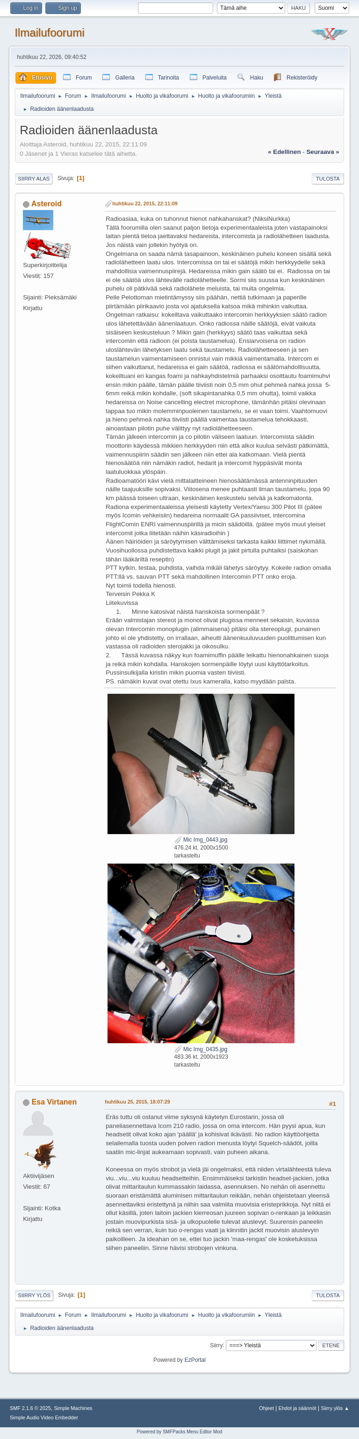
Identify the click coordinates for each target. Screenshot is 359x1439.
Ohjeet (266, 1408)
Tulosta (328, 179)
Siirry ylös (34, 1295)
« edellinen (284, 151)
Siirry (216, 1345)
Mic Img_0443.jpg (201, 839)
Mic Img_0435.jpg (201, 1049)
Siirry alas (34, 179)
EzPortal (195, 1360)
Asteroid (46, 204)
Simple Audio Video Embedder (44, 1417)
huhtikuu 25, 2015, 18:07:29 (137, 1102)
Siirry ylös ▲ (335, 1408)
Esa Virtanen (54, 1102)
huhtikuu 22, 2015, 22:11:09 (145, 203)
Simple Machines (73, 1408)
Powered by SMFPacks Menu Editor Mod (180, 1431)
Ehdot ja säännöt (297, 1408)
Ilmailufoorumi (49, 32)
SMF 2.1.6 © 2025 (30, 1408)
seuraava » (322, 151)
